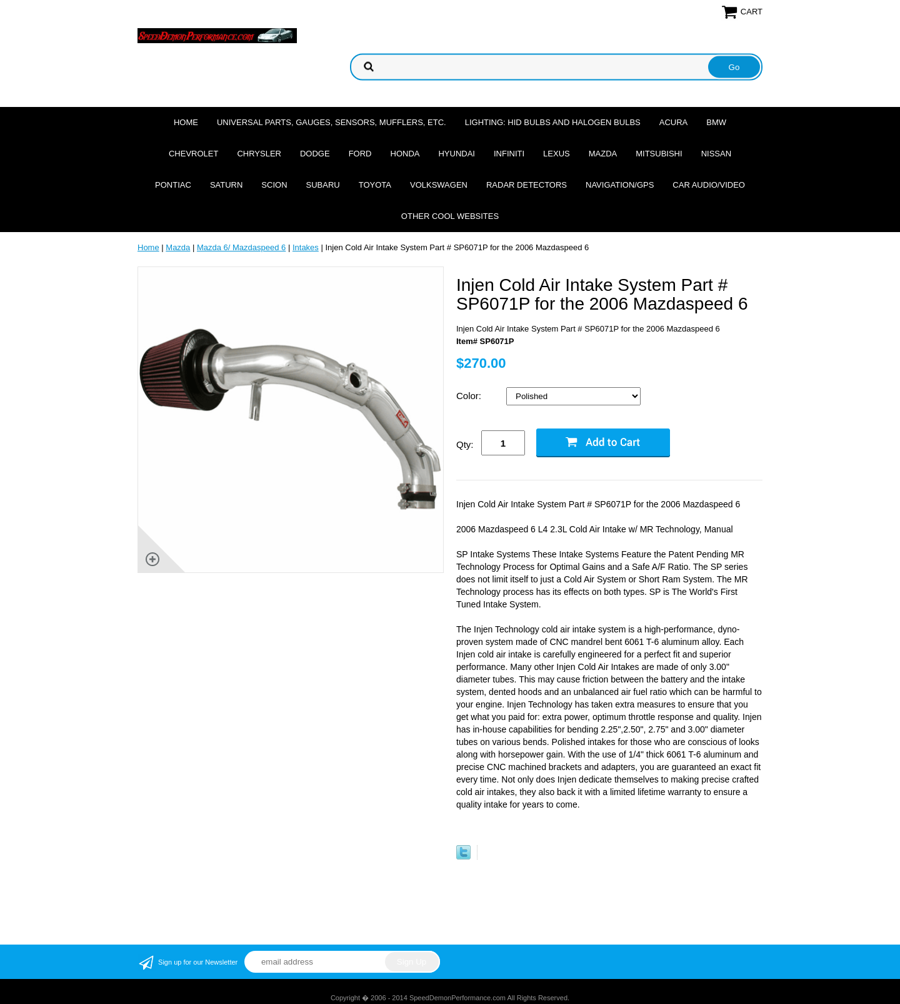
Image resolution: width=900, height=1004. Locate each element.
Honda (405, 153)
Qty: (465, 444)
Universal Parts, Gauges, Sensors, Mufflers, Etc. (331, 122)
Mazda (603, 153)
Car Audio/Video (708, 185)
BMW (716, 122)
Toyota (375, 185)
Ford (360, 153)
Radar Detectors (526, 185)
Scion (274, 185)
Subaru (323, 185)
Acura (673, 122)
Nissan (716, 153)
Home (186, 122)
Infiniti (509, 153)
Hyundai (456, 153)
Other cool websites (450, 216)
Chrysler (259, 153)
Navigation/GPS (620, 185)
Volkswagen (439, 185)
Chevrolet (193, 153)
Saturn (226, 185)
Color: (470, 395)
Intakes (305, 247)
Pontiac (173, 185)
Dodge (315, 153)
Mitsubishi (659, 153)
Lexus (556, 153)
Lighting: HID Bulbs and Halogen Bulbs (553, 122)
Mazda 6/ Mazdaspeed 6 (241, 247)
